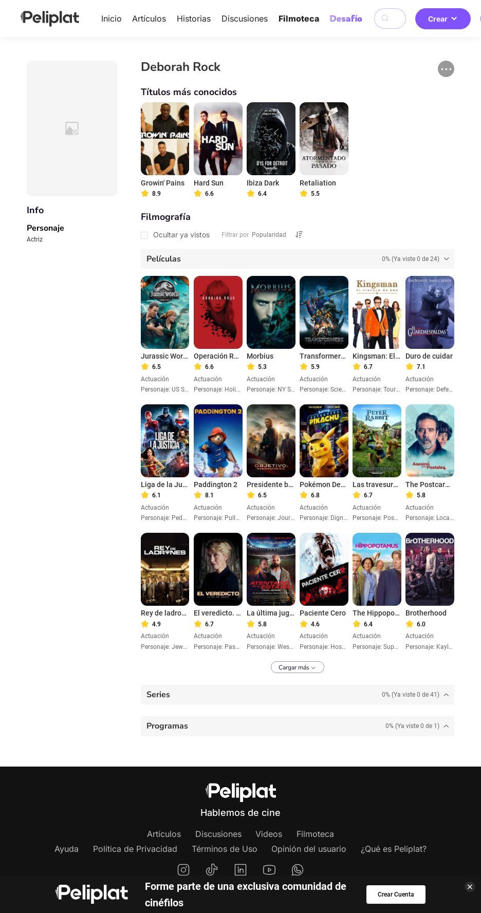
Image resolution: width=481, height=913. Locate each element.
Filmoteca (299, 18)
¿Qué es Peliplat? (394, 849)
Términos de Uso (224, 849)
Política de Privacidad (135, 849)
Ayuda (66, 849)
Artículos (149, 18)
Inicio (111, 18)
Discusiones (244, 18)
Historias (194, 18)
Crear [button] (443, 18)
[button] (446, 69)
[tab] (297, 259)
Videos (268, 834)
